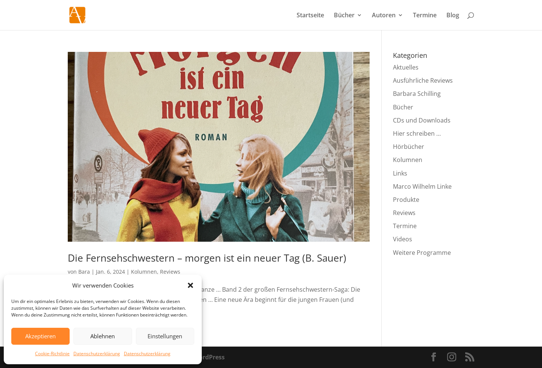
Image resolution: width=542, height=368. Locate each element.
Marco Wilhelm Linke (422, 186)
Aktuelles (406, 67)
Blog (452, 15)
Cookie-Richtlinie (52, 353)
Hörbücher (408, 146)
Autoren (384, 15)
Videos (402, 239)
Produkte (406, 199)
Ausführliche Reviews (423, 80)
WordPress (209, 357)
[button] (190, 285)
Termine (425, 15)
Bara (84, 271)
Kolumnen (144, 271)
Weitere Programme (422, 252)
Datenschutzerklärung (96, 353)
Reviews (170, 271)
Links (400, 173)
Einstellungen (165, 336)
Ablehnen (102, 336)
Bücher (344, 15)
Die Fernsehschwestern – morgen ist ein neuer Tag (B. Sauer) (207, 258)
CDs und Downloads (422, 120)
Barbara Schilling (417, 93)
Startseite (310, 15)
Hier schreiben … (417, 133)
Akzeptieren (40, 336)
